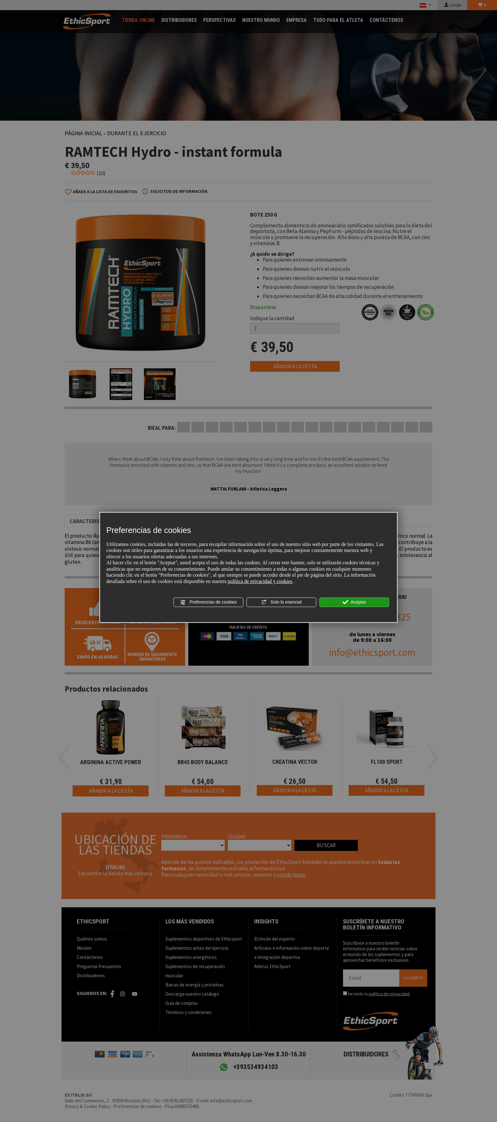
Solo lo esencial (281, 602)
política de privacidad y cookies (260, 581)
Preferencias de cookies (208, 602)
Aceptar (354, 602)
